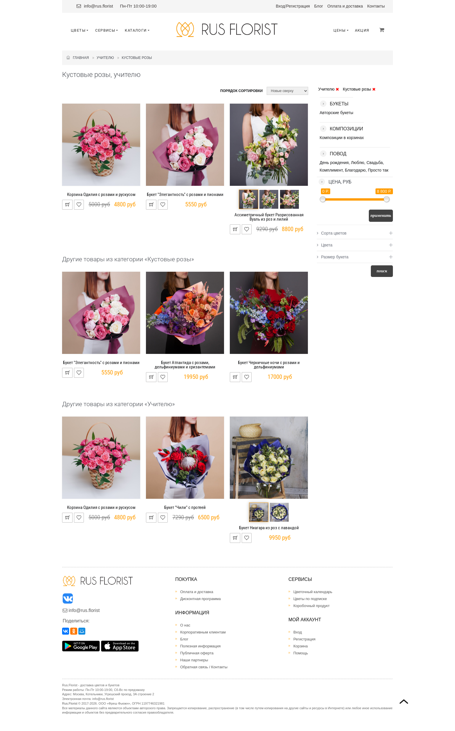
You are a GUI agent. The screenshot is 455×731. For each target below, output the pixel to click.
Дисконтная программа (200, 599)
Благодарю (355, 170)
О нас (185, 625)
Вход (280, 6)
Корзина (300, 646)
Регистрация (298, 6)
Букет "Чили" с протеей (185, 507)
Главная (77, 58)
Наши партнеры (194, 660)
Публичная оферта (197, 653)
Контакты (376, 6)
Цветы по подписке (310, 599)
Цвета (325, 245)
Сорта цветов (331, 233)
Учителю (105, 58)
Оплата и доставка (345, 6)
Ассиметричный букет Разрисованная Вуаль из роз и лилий (269, 217)
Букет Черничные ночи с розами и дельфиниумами (269, 365)
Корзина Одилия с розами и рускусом (101, 194)
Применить (381, 215)
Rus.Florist (69, 703)
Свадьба (374, 162)
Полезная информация (200, 646)
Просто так (378, 170)
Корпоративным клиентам (203, 632)
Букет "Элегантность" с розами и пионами (185, 194)
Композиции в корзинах (342, 137)
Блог (318, 6)
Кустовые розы (137, 58)
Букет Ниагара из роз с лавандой (269, 527)
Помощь (300, 653)
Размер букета (333, 257)
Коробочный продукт (311, 606)
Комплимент (331, 170)
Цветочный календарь (312, 592)
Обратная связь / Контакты (204, 667)
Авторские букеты (336, 112)
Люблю (357, 162)
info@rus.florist (98, 5)
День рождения (334, 162)
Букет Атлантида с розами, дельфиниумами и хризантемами (185, 365)
